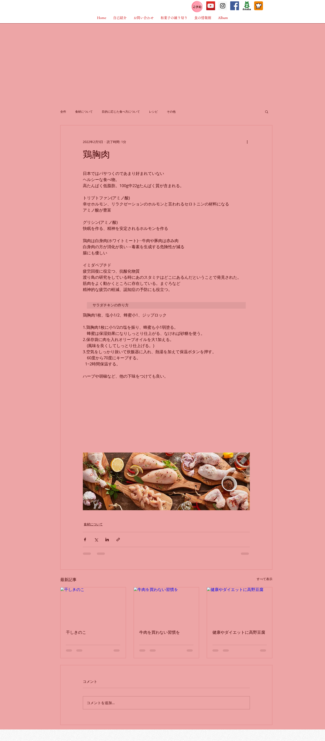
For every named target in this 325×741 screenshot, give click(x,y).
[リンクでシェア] (118, 539)
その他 (171, 112)
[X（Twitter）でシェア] (96, 539)
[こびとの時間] (210, 5)
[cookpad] (258, 5)
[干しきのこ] (93, 605)
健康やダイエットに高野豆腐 (238, 632)
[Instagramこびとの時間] (222, 5)
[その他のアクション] (247, 141)
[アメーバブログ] (246, 5)
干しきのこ (76, 632)
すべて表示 (264, 579)
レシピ (153, 112)
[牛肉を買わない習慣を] (166, 605)
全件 (63, 112)
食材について (84, 112)
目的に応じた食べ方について (121, 112)
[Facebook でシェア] (85, 539)
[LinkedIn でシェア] (107, 539)
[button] (223, 18)
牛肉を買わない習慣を (159, 632)
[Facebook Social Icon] (234, 5)
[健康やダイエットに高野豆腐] (239, 605)
